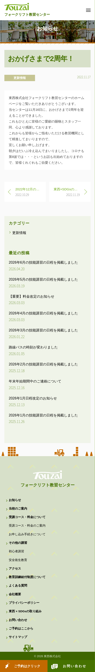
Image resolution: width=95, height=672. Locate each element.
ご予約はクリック (27, 666)
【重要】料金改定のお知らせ (31, 296)
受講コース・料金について (27, 517)
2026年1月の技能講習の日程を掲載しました (43, 415)
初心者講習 (16, 551)
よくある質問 (18, 585)
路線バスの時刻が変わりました (33, 347)
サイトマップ (18, 637)
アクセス (15, 568)
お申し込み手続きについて (27, 534)
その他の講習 (18, 542)
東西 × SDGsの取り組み (25, 611)
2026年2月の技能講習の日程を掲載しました (43, 364)
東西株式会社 (52, 656)
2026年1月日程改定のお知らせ (33, 398)
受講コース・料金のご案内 (27, 525)
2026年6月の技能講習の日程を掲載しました (43, 262)
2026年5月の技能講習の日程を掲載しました (43, 279)
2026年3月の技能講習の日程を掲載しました (43, 330)
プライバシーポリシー (24, 602)
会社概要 (15, 594)
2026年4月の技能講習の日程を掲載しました (43, 313)
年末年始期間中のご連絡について (35, 381)
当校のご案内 (18, 508)
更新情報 (20, 78)
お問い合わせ (74, 666)
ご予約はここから (21, 628)
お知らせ (15, 500)
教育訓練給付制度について (27, 577)
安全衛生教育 (18, 560)
